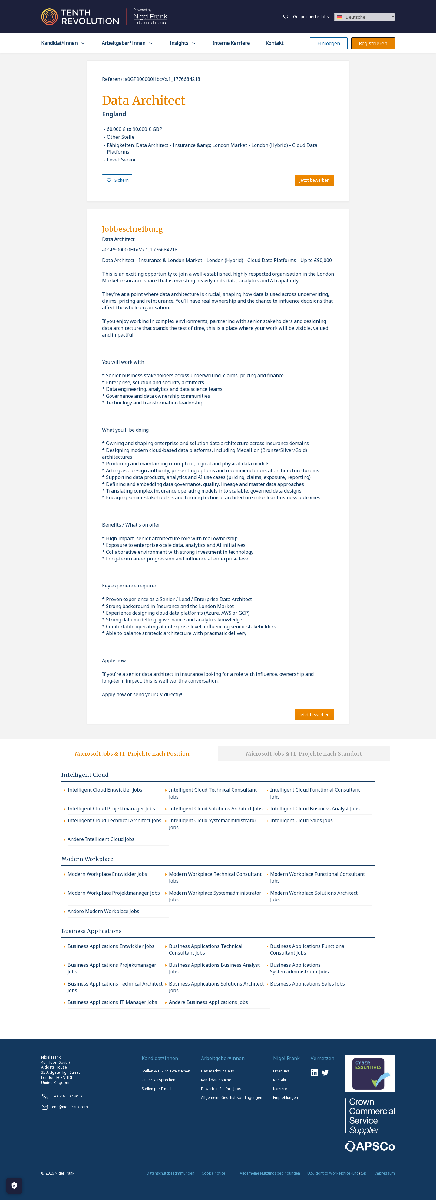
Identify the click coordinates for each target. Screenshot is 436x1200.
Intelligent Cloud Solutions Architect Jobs (216, 808)
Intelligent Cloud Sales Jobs (301, 820)
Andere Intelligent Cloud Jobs (101, 839)
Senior (128, 159)
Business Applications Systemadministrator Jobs (299, 968)
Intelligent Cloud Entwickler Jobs (105, 789)
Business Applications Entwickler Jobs (111, 945)
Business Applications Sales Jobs (307, 983)
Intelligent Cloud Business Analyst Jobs (315, 808)
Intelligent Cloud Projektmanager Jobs (111, 808)
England (114, 114)
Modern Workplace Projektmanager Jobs (114, 892)
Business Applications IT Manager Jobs (112, 1002)
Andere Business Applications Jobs (208, 1002)
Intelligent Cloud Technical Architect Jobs (114, 820)
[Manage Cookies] (14, 1186)
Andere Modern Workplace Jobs (103, 911)
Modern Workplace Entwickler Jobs (107, 873)
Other (113, 137)
